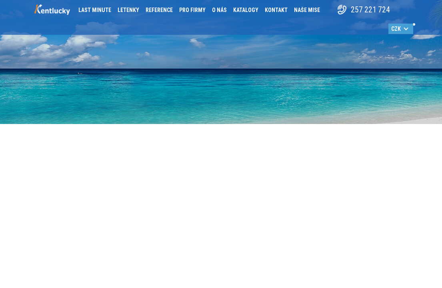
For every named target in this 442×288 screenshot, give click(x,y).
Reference (159, 10)
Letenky (128, 10)
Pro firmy (192, 10)
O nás (219, 10)
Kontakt (276, 10)
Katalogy (245, 10)
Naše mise (307, 10)
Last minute (94, 10)
